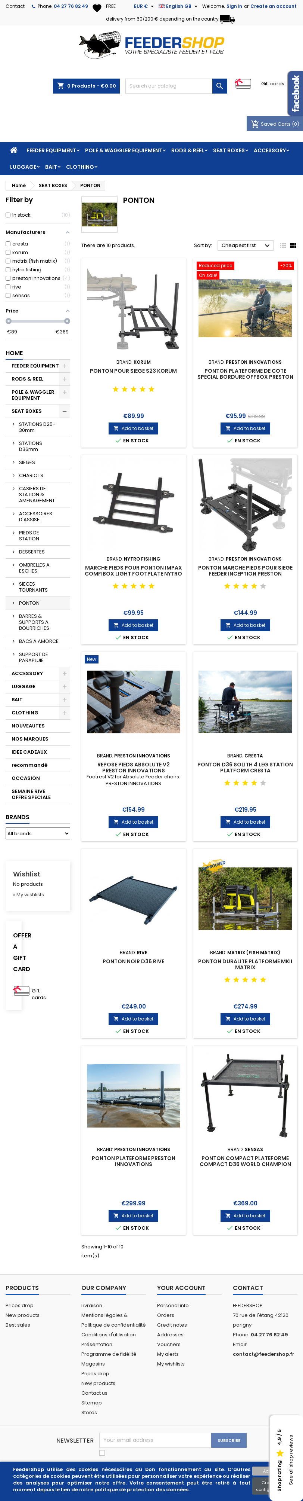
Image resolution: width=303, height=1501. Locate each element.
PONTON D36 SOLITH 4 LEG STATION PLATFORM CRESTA (245, 767)
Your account (181, 1288)
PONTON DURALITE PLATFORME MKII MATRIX (245, 964)
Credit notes (172, 1324)
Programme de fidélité (109, 1354)
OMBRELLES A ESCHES (34, 567)
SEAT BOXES (229, 150)
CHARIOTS (31, 475)
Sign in (234, 6)
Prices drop (20, 1305)
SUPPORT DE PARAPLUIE (33, 657)
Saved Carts (271, 124)
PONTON (29, 603)
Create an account (273, 6)
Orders (165, 1315)
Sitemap (91, 1402)
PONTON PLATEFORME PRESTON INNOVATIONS (133, 1161)
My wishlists (171, 1363)
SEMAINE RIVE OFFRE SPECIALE (31, 794)
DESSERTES (32, 551)
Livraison (91, 1305)
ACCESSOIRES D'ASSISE (35, 516)
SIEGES (27, 462)
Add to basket (133, 428)
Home (14, 353)
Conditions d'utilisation (108, 1334)
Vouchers (169, 1344)
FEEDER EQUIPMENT (51, 150)
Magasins (93, 1363)
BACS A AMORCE (39, 641)
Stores (89, 1412)
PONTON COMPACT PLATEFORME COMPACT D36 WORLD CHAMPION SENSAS (245, 1164)
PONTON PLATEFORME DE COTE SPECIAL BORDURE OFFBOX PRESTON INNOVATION (245, 377)
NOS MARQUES (30, 738)
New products (23, 1315)
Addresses (170, 1334)
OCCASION (26, 778)
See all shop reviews (290, 1460)
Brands (17, 817)
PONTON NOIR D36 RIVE (133, 961)
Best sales (18, 1324)
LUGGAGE (23, 167)
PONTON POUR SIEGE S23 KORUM (133, 371)
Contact (15, 6)
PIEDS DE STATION (29, 535)
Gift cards (272, 83)
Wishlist (26, 874)
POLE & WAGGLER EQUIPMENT (123, 150)
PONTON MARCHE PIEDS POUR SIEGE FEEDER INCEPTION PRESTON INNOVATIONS (245, 573)
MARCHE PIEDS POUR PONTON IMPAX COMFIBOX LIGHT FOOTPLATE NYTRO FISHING (133, 573)
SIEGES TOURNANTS (33, 587)
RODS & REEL (187, 150)
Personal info (173, 1305)
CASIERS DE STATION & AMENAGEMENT (37, 494)
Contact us (94, 1393)
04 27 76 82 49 (71, 6)
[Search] (176, 86)
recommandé (29, 765)
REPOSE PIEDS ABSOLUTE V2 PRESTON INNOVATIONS (133, 767)
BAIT (51, 167)
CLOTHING (80, 167)
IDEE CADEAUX (29, 752)
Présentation (96, 1344)
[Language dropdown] (179, 6)
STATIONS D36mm (30, 446)
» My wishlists (28, 894)
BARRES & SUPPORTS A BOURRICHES (34, 622)
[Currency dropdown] (145, 6)
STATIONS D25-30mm (37, 427)
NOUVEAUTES (28, 725)
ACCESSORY (270, 150)
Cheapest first (247, 245)
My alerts (168, 1354)
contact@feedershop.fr (263, 1354)
